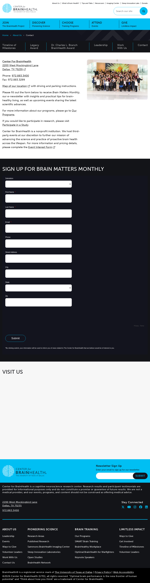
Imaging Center (113, 3)
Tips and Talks (87, 3)
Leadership (8, 536)
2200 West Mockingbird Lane (19, 502)
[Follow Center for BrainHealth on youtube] (129, 507)
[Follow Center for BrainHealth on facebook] (140, 507)
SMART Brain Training (86, 541)
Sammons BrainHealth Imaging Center (49, 546)
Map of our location (16, 86)
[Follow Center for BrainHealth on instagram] (135, 507)
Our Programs (82, 536)
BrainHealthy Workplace (88, 546)
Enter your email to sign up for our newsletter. (118, 470)
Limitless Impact (132, 529)
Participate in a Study (15, 125)
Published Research (38, 541)
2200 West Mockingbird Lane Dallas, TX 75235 (20, 65)
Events (6, 541)
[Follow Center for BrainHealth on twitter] (123, 507)
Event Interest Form (41, 147)
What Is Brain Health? (70, 3)
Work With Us (9, 557)
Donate (145, 3)
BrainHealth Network (39, 562)
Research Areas (36, 536)
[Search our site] (131, 11)
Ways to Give (9, 546)
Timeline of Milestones (131, 546)
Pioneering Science (43, 529)
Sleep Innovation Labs (130, 3)
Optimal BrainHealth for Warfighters (94, 552)
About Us (55, 3)
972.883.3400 (20, 75)
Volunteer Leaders (12, 552)
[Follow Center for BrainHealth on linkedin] (146, 507)
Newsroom (99, 3)
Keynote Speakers (84, 557)
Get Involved (126, 541)
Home (5, 35)
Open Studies (35, 557)
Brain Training (86, 529)
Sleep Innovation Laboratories (44, 552)
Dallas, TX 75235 (12, 505)
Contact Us (8, 562)
